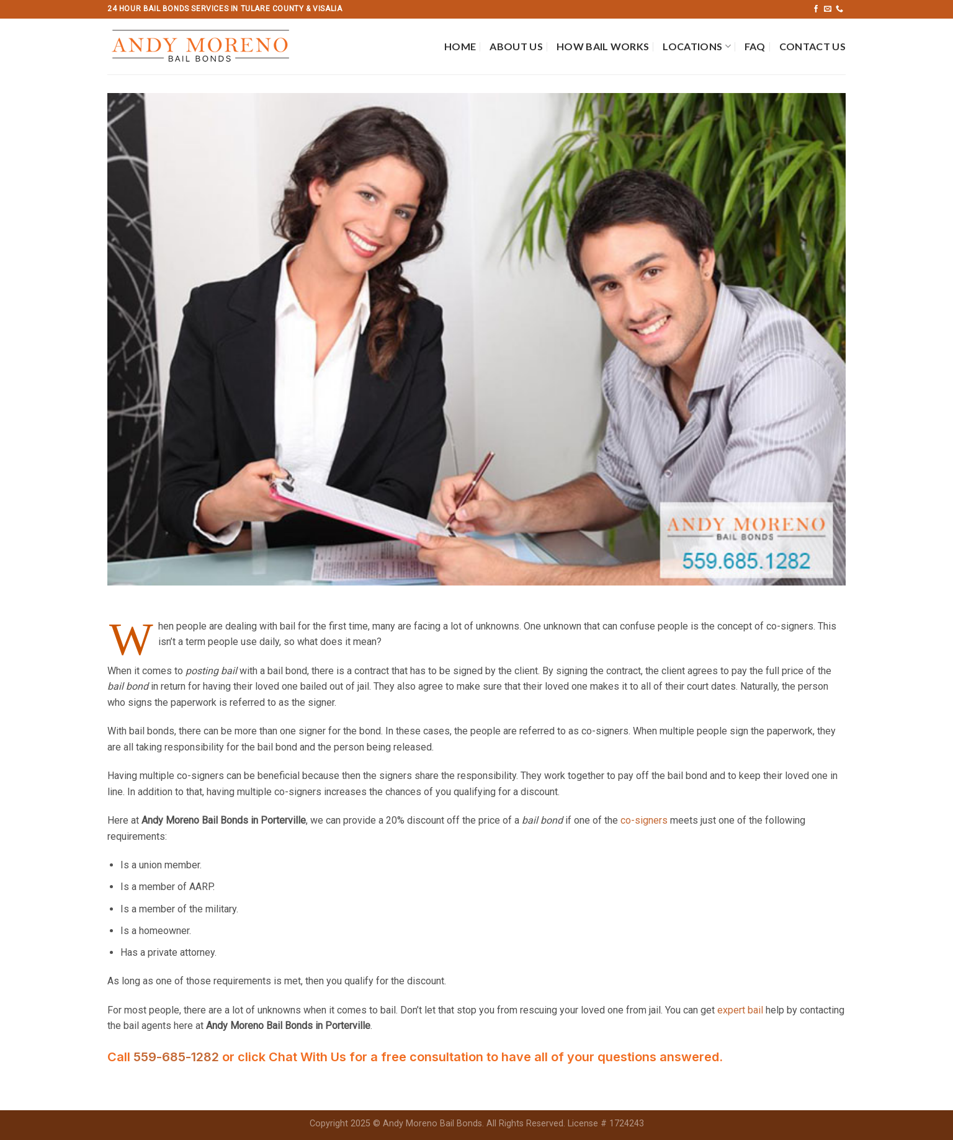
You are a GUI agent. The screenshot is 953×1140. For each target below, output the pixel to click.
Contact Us (812, 46)
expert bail (740, 1010)
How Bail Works (603, 46)
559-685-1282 (177, 1056)
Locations (696, 46)
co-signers (644, 820)
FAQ (755, 46)
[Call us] (839, 9)
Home (460, 46)
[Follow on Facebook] (816, 9)
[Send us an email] (827, 9)
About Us (516, 46)
